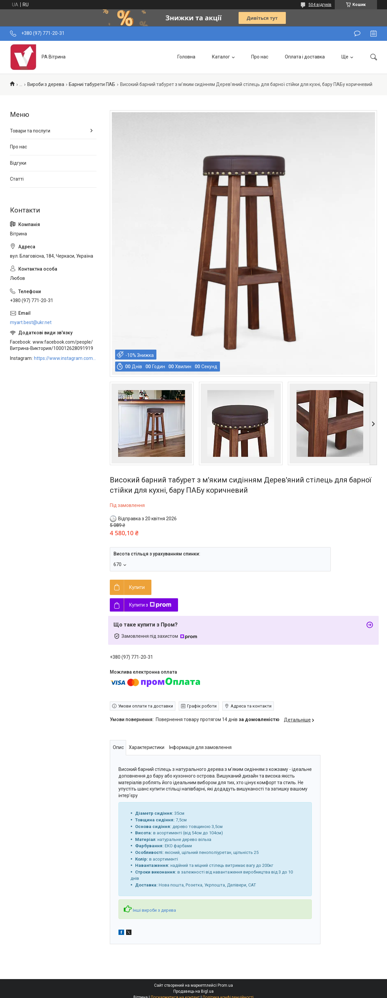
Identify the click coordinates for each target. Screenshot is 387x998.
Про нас (259, 56)
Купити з (150, 605)
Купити (137, 587)
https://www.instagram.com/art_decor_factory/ (65, 358)
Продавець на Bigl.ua (193, 991)
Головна (186, 56)
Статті (17, 179)
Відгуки (18, 163)
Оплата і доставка (305, 56)
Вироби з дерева (45, 84)
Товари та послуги (30, 130)
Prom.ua (225, 985)
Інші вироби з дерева (154, 910)
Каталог (221, 56)
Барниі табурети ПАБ (92, 84)
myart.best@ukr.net (31, 322)
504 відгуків (319, 4)
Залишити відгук (357, 33)
